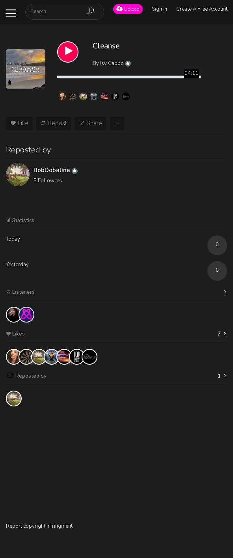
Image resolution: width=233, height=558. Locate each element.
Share (90, 123)
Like (19, 123)
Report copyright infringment (39, 526)
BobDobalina (56, 170)
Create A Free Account (201, 9)
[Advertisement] (116, 467)
